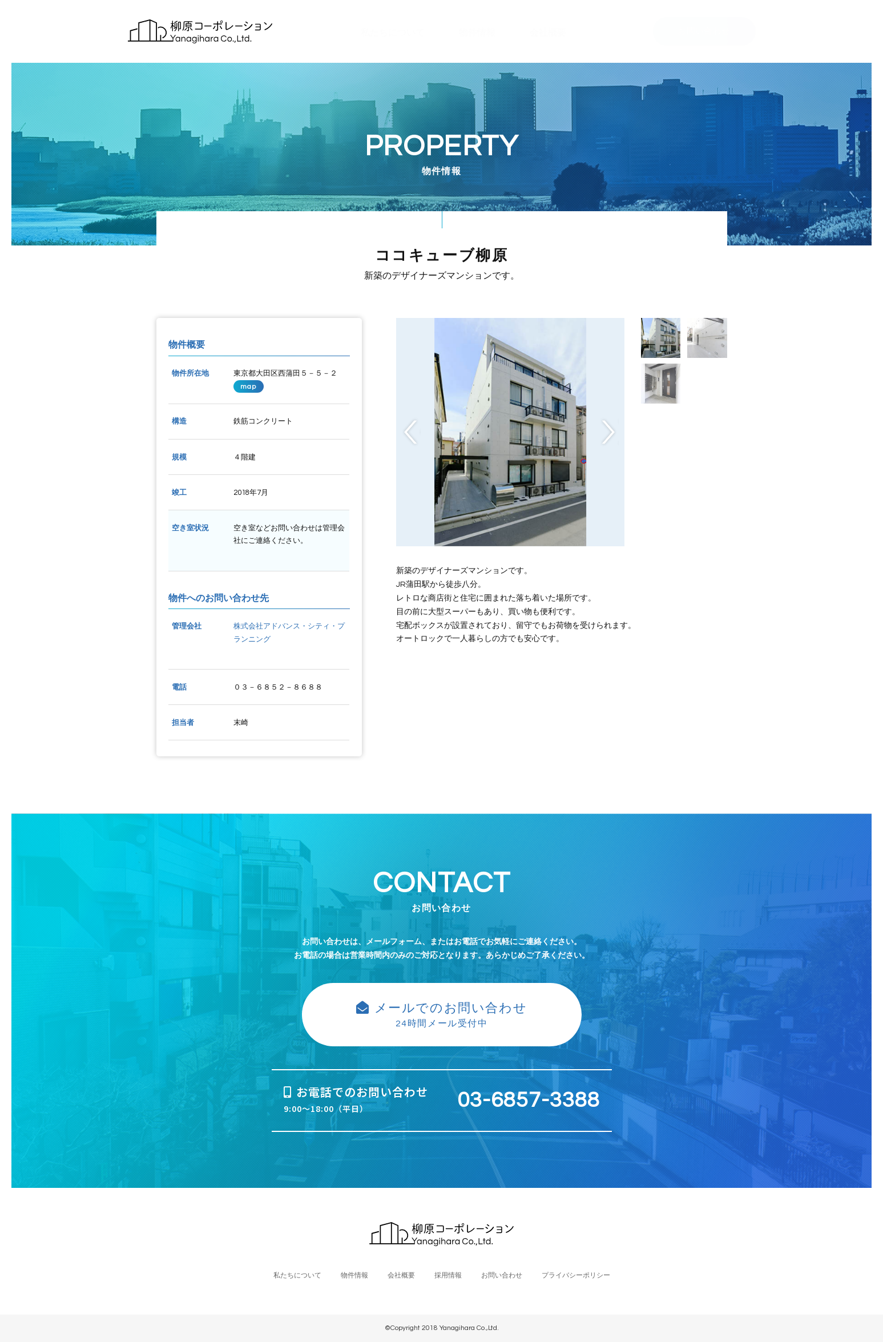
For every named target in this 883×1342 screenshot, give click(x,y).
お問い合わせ (704, 31)
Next (609, 432)
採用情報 (448, 1275)
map (248, 386)
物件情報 (354, 1275)
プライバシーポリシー (576, 1275)
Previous (411, 432)
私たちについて (297, 1275)
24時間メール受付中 (442, 1014)
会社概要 (401, 1275)
